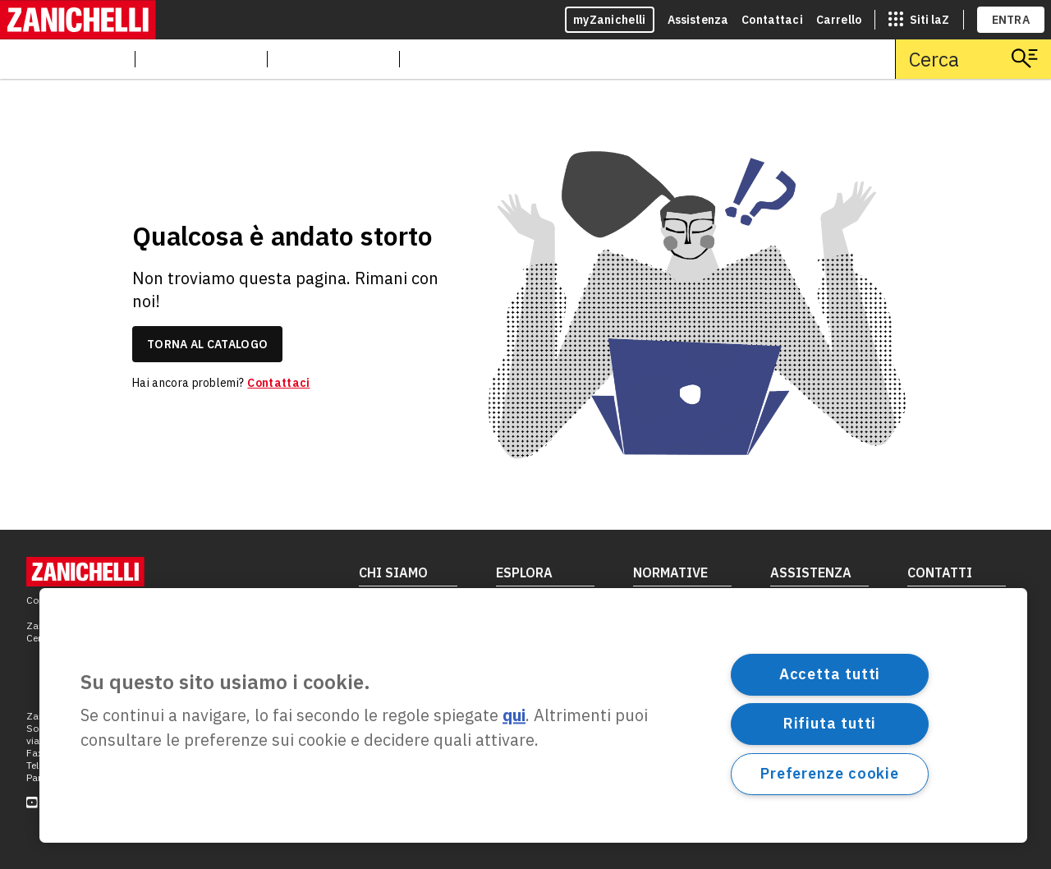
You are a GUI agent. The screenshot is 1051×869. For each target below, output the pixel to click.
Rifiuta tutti (830, 723)
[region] (533, 715)
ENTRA (1011, 19)
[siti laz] (918, 19)
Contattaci (772, 19)
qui (514, 716)
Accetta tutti (830, 673)
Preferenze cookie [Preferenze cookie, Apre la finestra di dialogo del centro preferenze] (829, 773)
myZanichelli (609, 19)
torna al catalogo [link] (207, 344)
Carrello (838, 19)
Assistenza (698, 19)
